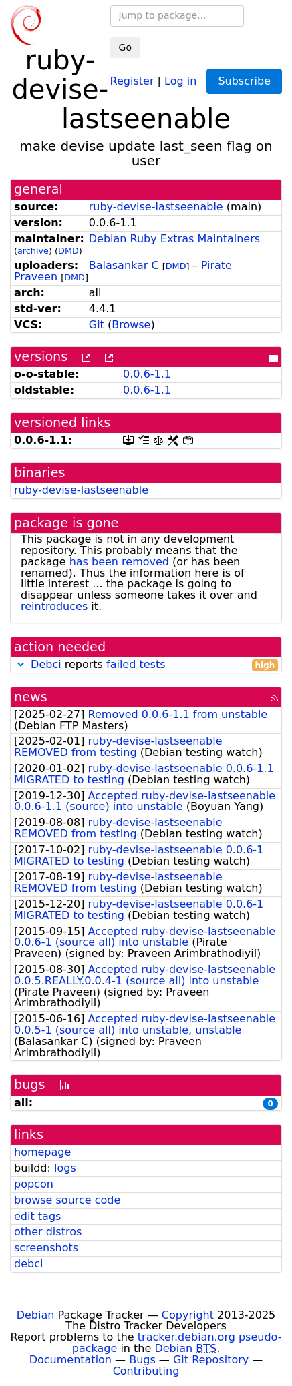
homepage (42, 1152)
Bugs (142, 1359)
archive (33, 251)
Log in (180, 80)
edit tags (37, 1216)
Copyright (188, 1315)
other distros (48, 1231)
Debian (36, 1315)
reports (146, 665)
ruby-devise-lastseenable (156, 206)
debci (28, 1263)
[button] (20, 664)
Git (96, 324)
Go (125, 47)
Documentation (70, 1359)
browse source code (67, 1200)
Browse (131, 324)
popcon (33, 1184)
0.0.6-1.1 (147, 374)
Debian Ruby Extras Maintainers (174, 238)
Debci (46, 664)
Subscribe (244, 81)
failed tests (135, 664)
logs (65, 1168)
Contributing (146, 1371)
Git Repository (211, 1359)
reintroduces (54, 606)
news (30, 697)
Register (132, 80)
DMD (68, 251)
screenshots (46, 1247)
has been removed (119, 561)
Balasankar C (124, 265)
